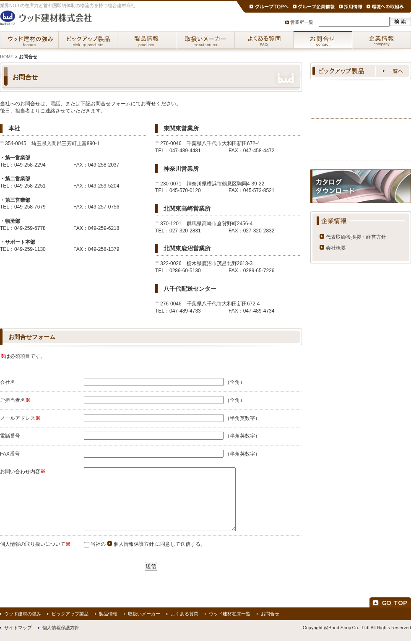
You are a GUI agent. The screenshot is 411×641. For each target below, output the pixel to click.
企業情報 (381, 40)
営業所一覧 (301, 22)
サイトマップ (18, 627)
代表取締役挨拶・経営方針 (356, 237)
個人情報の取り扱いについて (32, 544)
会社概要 (336, 248)
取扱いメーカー (205, 40)
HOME (6, 56)
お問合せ (323, 40)
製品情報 (146, 40)
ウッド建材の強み (29, 40)
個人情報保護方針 (134, 544)
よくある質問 (264, 40)
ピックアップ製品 (88, 40)
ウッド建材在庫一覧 (229, 613)
